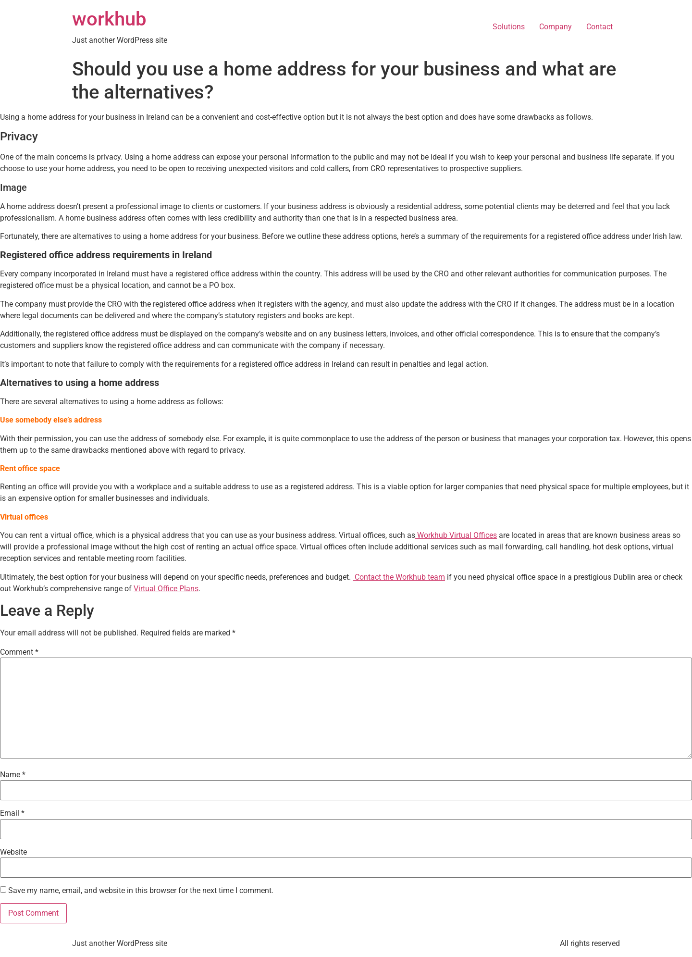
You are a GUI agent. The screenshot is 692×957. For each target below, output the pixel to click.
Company (555, 26)
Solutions (509, 26)
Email (12, 813)
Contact (599, 26)
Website (13, 852)
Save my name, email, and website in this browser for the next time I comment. (140, 891)
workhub (109, 19)
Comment (19, 652)
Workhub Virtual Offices (457, 535)
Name (12, 775)
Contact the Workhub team (399, 577)
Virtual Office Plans (166, 588)
